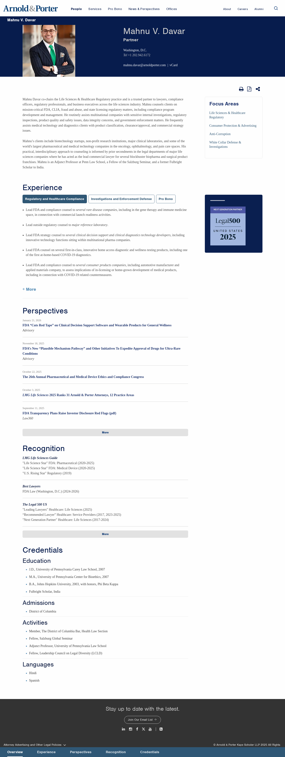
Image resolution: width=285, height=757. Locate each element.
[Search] (276, 8)
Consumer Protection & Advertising (232, 125)
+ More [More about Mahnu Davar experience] (29, 289)
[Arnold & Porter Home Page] (30, 8)
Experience (42, 187)
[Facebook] (137, 729)
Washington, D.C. (135, 50)
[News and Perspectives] (159, 729)
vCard (174, 65)
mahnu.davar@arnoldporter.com (144, 65)
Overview (15, 752)
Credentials (43, 550)
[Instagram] (131, 729)
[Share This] (258, 89)
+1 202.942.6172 (139, 55)
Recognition (44, 448)
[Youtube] (150, 729)
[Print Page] (241, 89)
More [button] (105, 432)
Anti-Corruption (220, 134)
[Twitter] (143, 729)
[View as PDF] (249, 89)
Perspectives (45, 310)
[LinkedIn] (123, 729)
